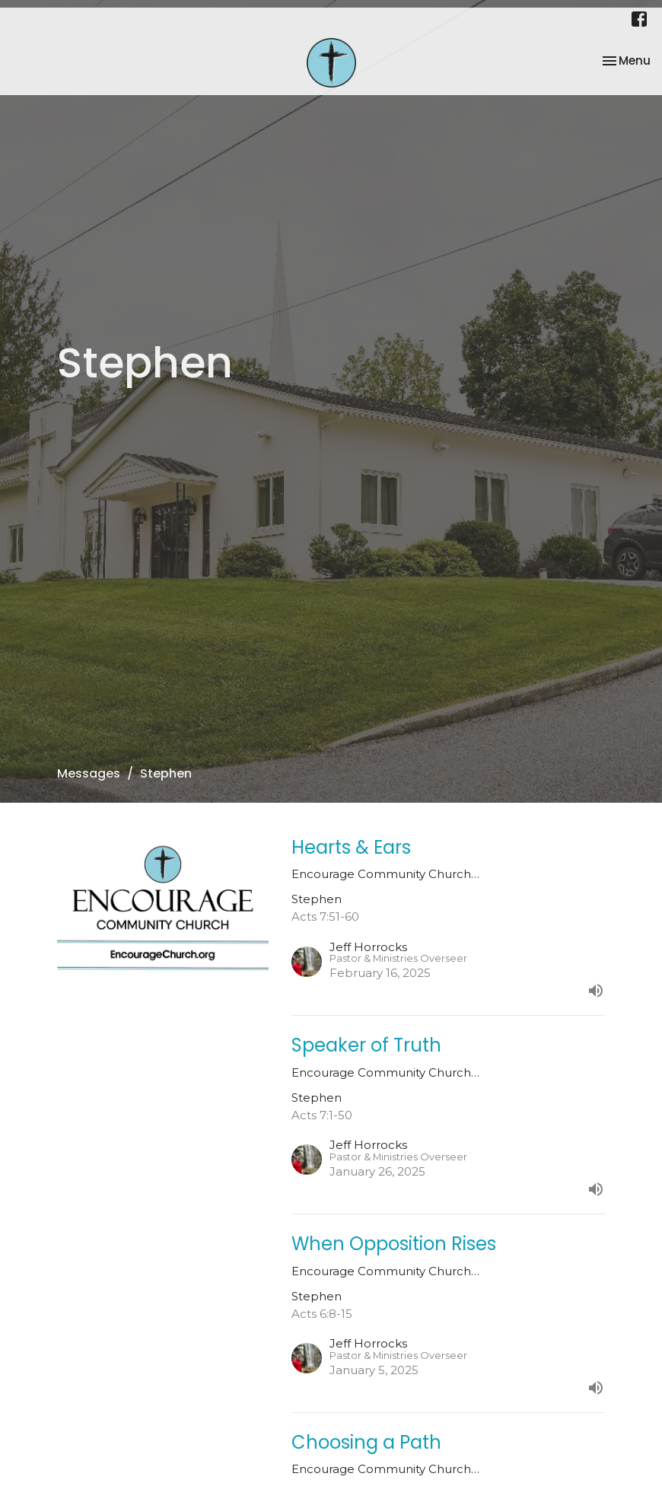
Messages (88, 773)
